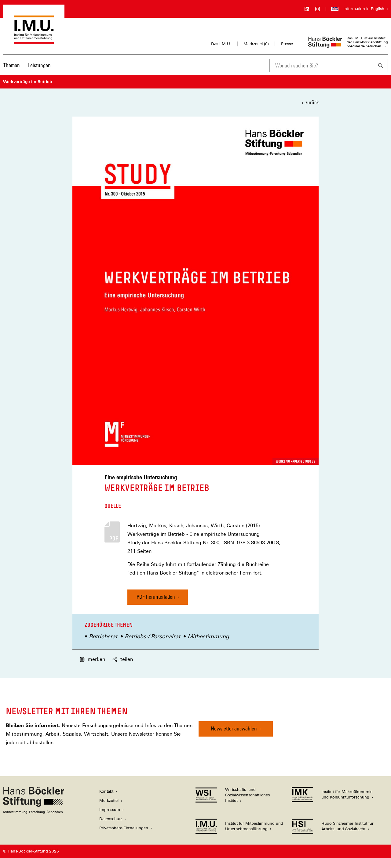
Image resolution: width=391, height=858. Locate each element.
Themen (11, 65)
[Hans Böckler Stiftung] (33, 812)
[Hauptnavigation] (27, 65)
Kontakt (106, 791)
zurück (312, 102)
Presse (287, 43)
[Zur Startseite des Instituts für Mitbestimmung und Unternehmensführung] (34, 41)
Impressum (109, 809)
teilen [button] (122, 659)
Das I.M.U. (221, 43)
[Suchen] (380, 65)
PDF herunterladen (156, 596)
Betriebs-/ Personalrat (152, 636)
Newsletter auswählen (234, 728)
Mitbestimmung (208, 636)
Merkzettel (109, 800)
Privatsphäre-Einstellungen (123, 828)
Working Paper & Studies (295, 461)
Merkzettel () (256, 44)
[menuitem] (11, 69)
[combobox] (321, 65)
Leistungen (39, 65)
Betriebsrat (103, 636)
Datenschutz (110, 819)
